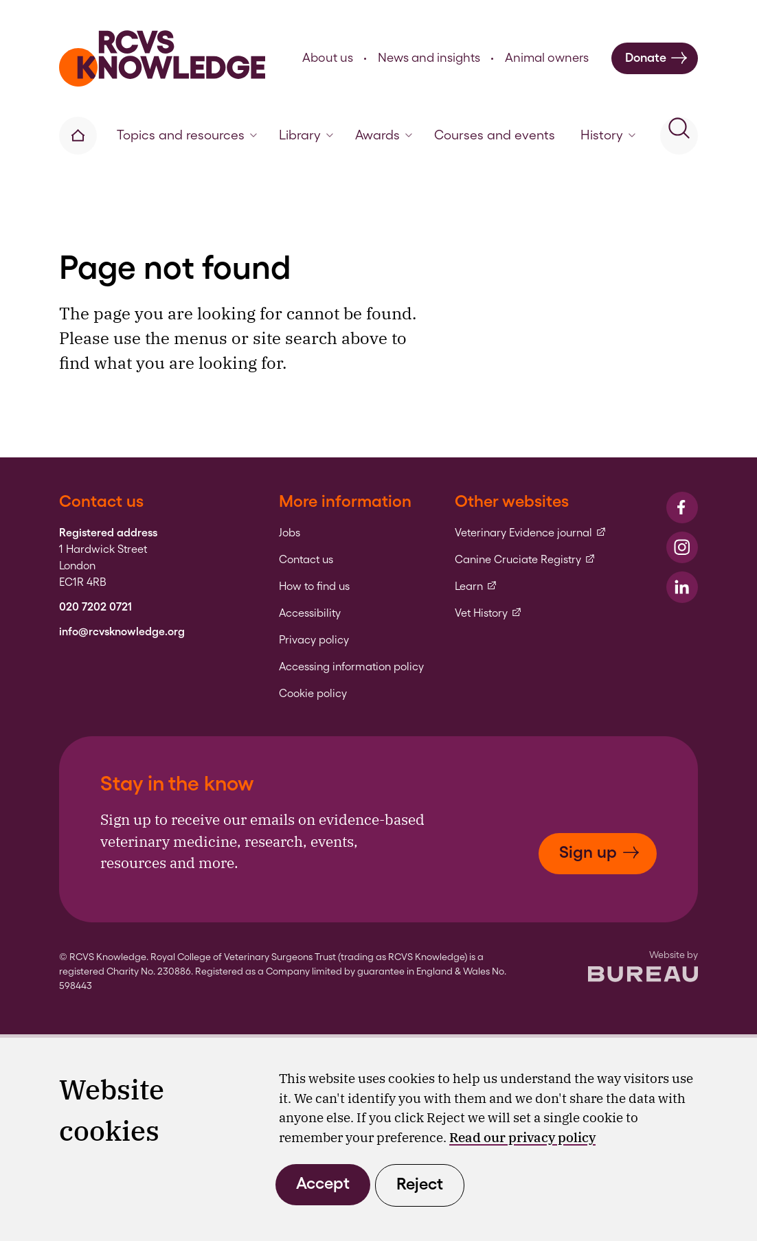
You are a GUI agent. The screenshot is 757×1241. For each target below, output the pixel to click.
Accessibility (310, 613)
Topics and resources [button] (187, 135)
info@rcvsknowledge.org (122, 631)
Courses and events (494, 135)
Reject (419, 1184)
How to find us (314, 586)
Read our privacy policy (522, 1137)
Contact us (306, 559)
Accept (323, 1183)
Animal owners (547, 57)
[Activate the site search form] (679, 136)
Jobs (289, 532)
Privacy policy (314, 640)
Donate (656, 58)
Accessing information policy (351, 666)
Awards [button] (383, 135)
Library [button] (306, 135)
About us (327, 57)
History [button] (607, 135)
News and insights (429, 57)
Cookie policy (313, 693)
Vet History (488, 613)
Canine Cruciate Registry (525, 559)
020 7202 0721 (95, 607)
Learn (476, 586)
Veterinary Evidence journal (531, 532)
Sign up (599, 852)
